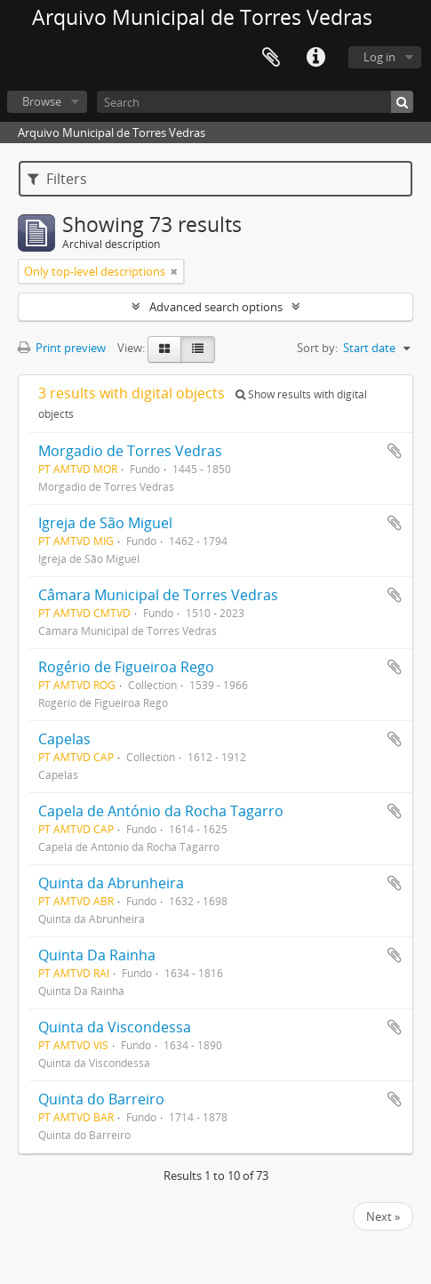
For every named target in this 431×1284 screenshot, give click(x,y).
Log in (379, 57)
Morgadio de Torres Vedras (130, 451)
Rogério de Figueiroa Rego (126, 667)
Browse (41, 101)
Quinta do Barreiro (101, 1099)
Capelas (64, 739)
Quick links (315, 58)
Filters (57, 179)
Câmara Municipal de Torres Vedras (158, 595)
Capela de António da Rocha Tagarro (160, 811)
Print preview (62, 348)
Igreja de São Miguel (105, 523)
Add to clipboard (394, 451)
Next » (383, 1216)
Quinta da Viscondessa (114, 1027)
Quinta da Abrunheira (111, 883)
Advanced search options (216, 307)
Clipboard (271, 58)
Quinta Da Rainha (97, 955)
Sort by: (317, 348)
